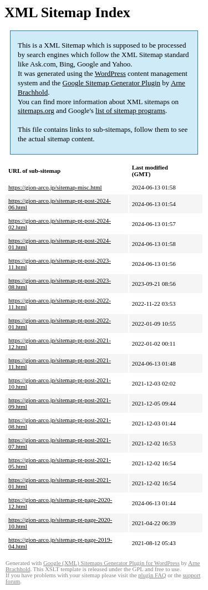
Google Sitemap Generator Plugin (112, 83)
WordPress (110, 73)
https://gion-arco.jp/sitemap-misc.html (55, 187)
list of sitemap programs (130, 110)
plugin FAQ (152, 575)
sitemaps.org (36, 110)
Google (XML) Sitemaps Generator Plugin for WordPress (111, 563)
